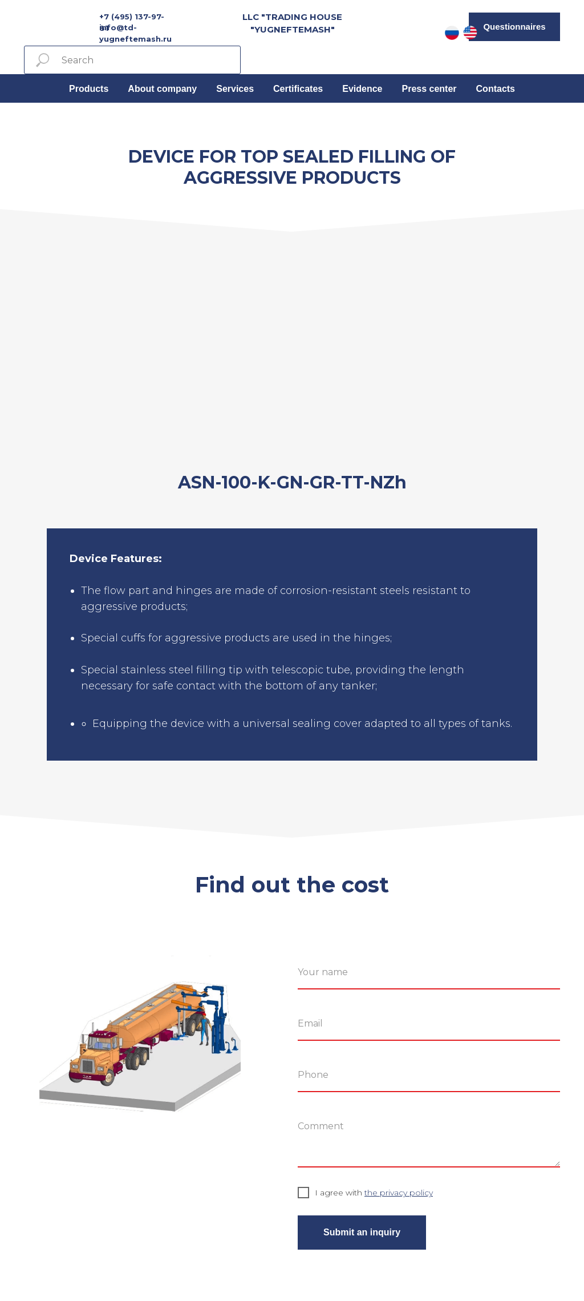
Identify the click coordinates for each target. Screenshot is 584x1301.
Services (235, 89)
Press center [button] (429, 89)
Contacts (495, 89)
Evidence (362, 89)
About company (162, 89)
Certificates (298, 89)
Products (88, 89)
